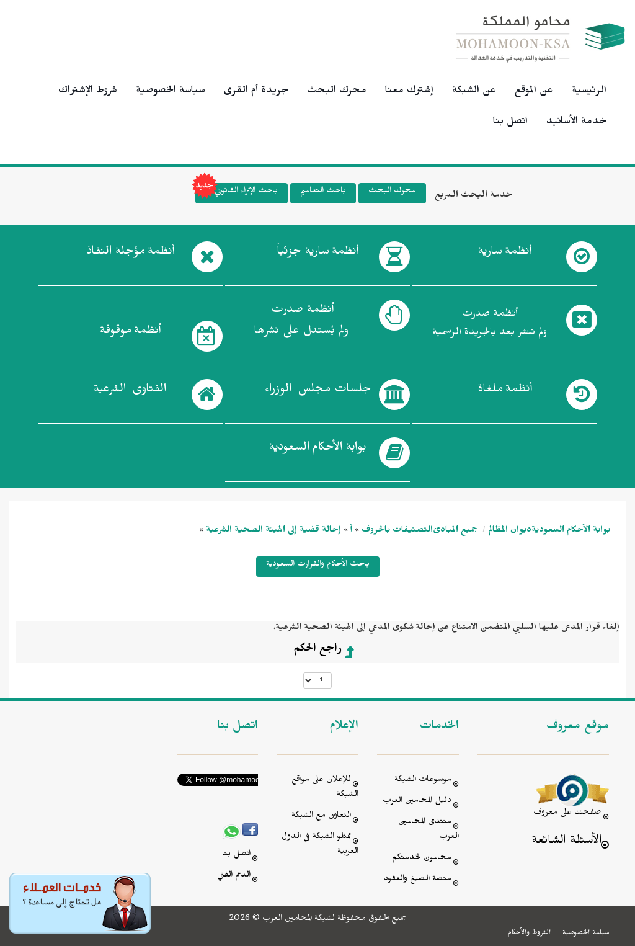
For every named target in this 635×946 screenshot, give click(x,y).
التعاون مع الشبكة (321, 816)
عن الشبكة (474, 92)
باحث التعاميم (323, 192)
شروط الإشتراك (87, 92)
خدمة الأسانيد (576, 123)
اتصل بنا (510, 123)
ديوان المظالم (509, 531)
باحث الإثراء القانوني (236, 193)
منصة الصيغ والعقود (417, 880)
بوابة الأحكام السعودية (570, 531)
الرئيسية (589, 92)
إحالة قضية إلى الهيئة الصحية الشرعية (273, 531)
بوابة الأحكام (317, 449)
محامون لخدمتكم (421, 859)
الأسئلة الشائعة (566, 842)
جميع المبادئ (455, 531)
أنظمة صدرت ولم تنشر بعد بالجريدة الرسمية (489, 325)
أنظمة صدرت (301, 324)
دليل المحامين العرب (417, 802)
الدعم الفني (234, 876)
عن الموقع (534, 92)
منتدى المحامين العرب (428, 830)
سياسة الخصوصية (170, 92)
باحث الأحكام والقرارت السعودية (318, 565)
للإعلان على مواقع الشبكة (324, 788)
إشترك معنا (409, 92)
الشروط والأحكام (529, 933)
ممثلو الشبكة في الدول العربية (320, 845)
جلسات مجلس (317, 391)
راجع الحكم (317, 650)
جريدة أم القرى (256, 92)
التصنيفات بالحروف (397, 531)
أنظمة (504, 253)
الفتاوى (130, 391)
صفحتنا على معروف (567, 813)
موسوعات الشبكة (422, 780)
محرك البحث (336, 92)
